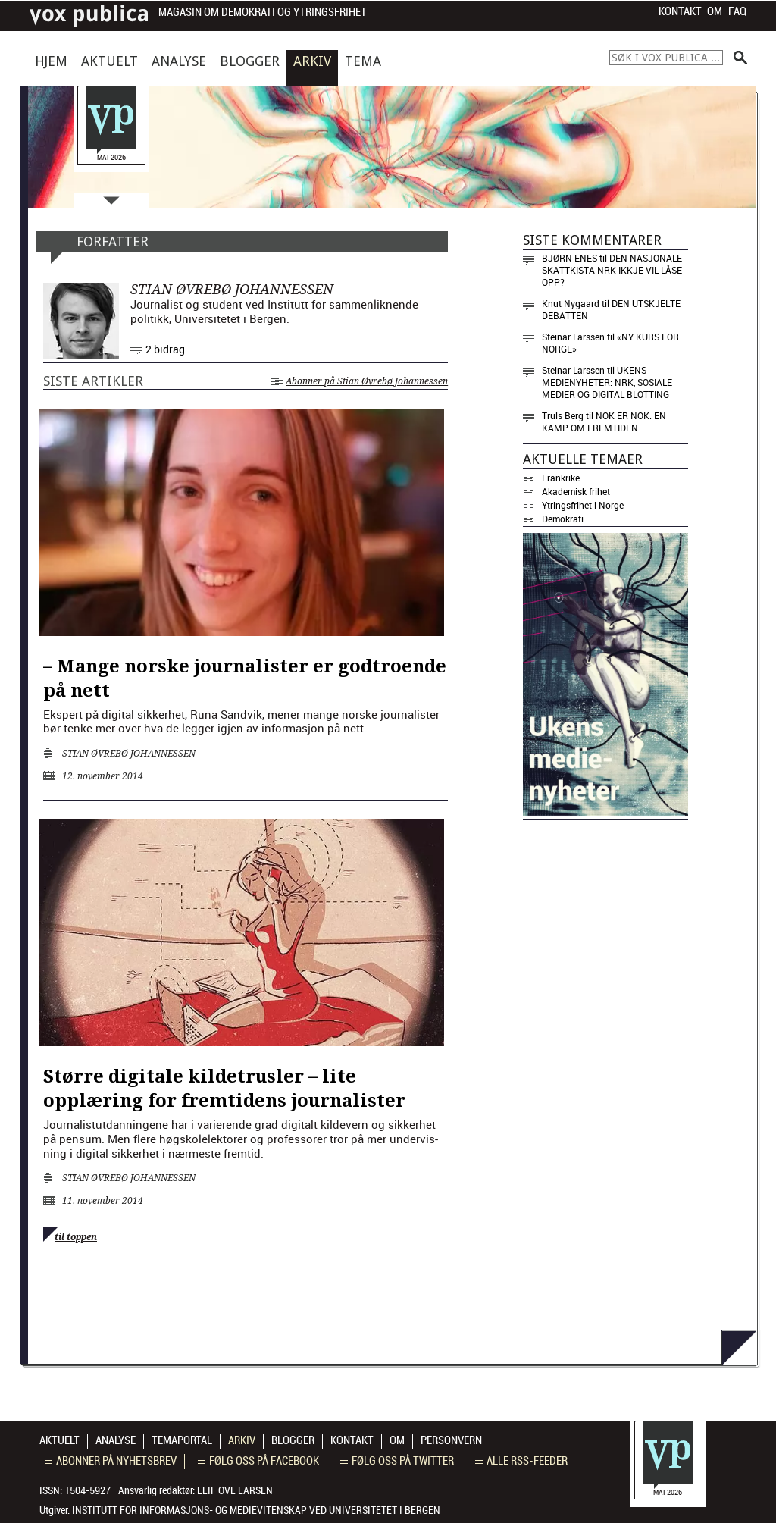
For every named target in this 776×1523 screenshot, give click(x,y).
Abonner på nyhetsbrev (109, 1461)
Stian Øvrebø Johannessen (129, 753)
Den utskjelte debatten (611, 309)
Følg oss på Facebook (256, 1461)
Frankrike (561, 478)
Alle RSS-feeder (519, 1461)
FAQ (737, 11)
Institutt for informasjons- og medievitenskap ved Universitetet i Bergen (256, 1510)
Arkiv (312, 61)
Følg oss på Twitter (395, 1461)
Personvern (451, 1440)
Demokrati (563, 518)
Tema (363, 61)
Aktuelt (109, 61)
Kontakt (680, 11)
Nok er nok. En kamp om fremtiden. (604, 421)
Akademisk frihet (576, 491)
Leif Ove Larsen (235, 1490)
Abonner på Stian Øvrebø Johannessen (359, 381)
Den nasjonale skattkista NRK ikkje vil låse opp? (612, 270)
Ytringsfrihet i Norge (583, 505)
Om (714, 11)
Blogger (250, 61)
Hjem (51, 61)
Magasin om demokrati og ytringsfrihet (262, 12)
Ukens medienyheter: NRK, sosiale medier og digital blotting (607, 382)
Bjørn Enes (569, 258)
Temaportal (182, 1440)
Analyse (179, 61)
